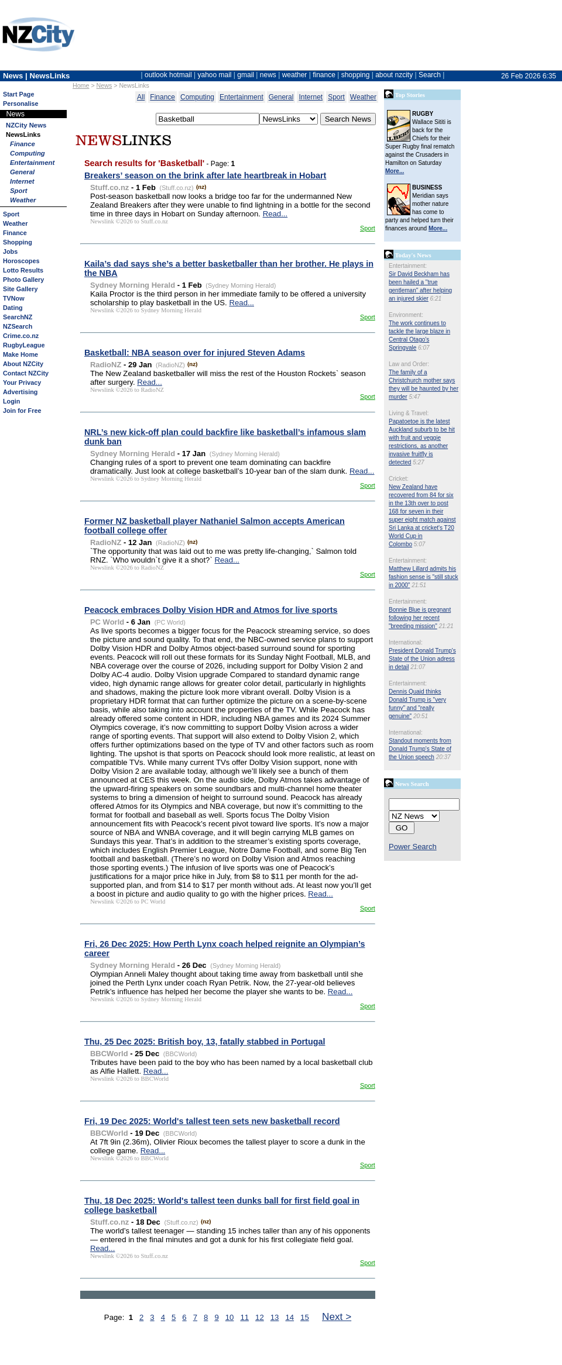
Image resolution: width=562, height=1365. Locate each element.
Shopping (17, 242)
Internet (22, 181)
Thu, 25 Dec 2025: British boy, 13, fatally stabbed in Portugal (204, 1041)
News (104, 85)
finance (324, 75)
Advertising (20, 391)
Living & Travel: (409, 413)
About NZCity (23, 363)
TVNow (14, 298)
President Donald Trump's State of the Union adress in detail (422, 658)
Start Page (18, 94)
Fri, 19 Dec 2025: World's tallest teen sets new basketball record (212, 1121)
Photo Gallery (23, 279)
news (268, 75)
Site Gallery (20, 288)
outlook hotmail (168, 75)
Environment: (406, 315)
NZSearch (17, 326)
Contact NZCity (26, 373)
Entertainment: (408, 266)
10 (229, 1317)
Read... (275, 213)
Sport (19, 190)
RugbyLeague (23, 345)
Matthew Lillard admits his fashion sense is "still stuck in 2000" (423, 577)
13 (274, 1317)
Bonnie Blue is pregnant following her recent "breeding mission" (420, 617)
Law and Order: (409, 364)
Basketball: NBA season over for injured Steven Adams (194, 352)
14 (289, 1317)
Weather (23, 200)
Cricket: (399, 478)
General (22, 171)
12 (259, 1317)
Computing (27, 153)
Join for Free (22, 410)
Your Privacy (22, 382)
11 (244, 1317)
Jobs (10, 251)
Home (81, 85)
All (141, 97)
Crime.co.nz (21, 335)
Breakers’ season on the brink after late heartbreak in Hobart (205, 175)
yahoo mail (215, 75)
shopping (355, 75)
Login (11, 401)
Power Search (413, 846)
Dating (13, 307)
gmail (245, 75)
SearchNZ (17, 316)
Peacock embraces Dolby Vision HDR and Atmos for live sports (211, 610)
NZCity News (26, 125)
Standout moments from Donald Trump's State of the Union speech (420, 748)
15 (304, 1317)
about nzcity (394, 75)
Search (430, 75)
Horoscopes (21, 260)
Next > (336, 1316)
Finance (22, 143)
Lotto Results (23, 270)
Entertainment (32, 162)
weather (294, 75)
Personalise (21, 103)
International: (406, 642)
